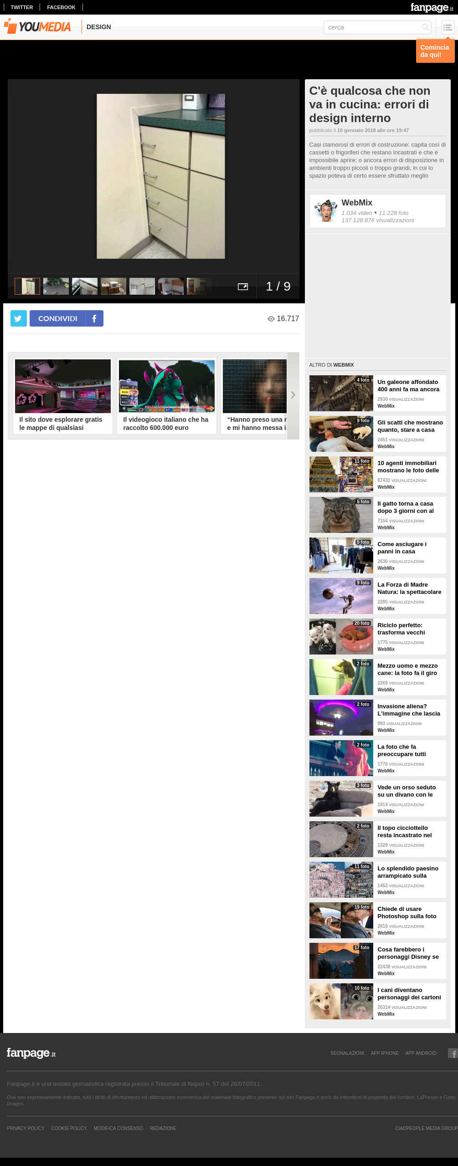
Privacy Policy (25, 1128)
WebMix (357, 202)
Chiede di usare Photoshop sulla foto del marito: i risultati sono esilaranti (407, 912)
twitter (22, 7)
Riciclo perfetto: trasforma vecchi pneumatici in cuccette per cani (410, 629)
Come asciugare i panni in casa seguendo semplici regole (404, 548)
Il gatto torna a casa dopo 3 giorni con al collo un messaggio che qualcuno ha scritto (406, 507)
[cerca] (378, 27)
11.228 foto (393, 213)
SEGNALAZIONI (347, 1053)
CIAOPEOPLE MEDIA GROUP (426, 1128)
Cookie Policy (69, 1128)
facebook (61, 7)
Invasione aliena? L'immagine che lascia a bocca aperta (409, 710)
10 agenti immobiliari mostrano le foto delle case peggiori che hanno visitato (408, 467)
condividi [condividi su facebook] (57, 318)
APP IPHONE (385, 1053)
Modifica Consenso (118, 1128)
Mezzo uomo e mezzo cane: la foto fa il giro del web (408, 669)
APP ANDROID (421, 1053)
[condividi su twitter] (18, 318)
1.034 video (357, 213)
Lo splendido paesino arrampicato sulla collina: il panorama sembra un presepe (408, 872)
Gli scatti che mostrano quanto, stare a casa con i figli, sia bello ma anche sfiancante (410, 426)
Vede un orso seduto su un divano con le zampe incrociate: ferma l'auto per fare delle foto (407, 791)
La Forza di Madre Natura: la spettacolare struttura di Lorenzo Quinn (410, 588)
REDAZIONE (163, 1128)
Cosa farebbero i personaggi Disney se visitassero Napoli (408, 953)
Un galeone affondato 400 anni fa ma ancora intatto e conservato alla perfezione (409, 385)
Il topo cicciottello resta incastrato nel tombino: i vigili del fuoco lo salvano (405, 831)
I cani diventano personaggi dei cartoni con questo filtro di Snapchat (409, 994)
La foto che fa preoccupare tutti (402, 750)
